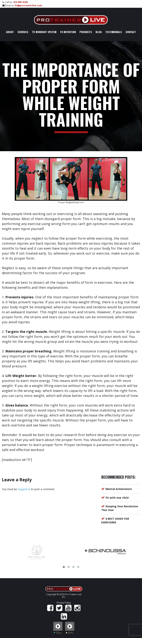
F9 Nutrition (68, 32)
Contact (131, 32)
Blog (99, 32)
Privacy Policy (64, 602)
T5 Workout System (44, 32)
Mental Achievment (119, 489)
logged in (24, 489)
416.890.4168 (20, 2)
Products (86, 32)
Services (23, 32)
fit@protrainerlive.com (28, 5)
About (10, 32)
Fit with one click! (117, 497)
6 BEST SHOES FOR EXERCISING (115, 520)
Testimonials (113, 32)
